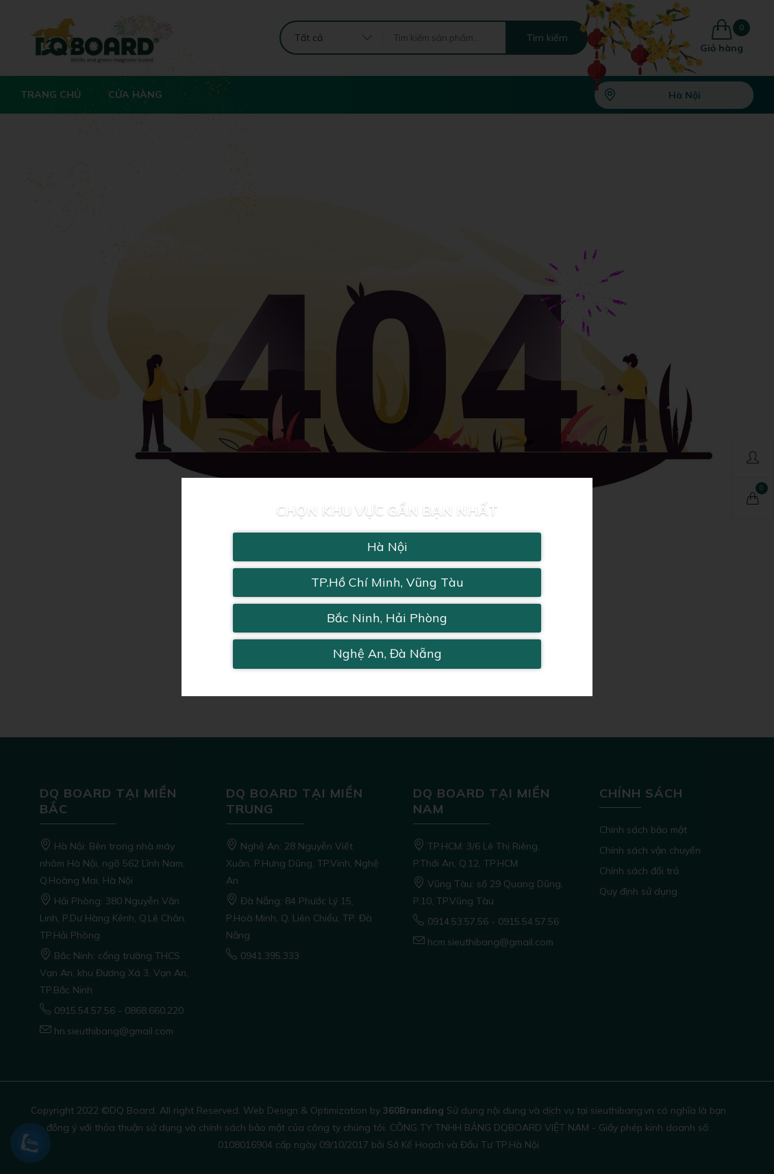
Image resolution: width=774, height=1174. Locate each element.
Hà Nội (387, 546)
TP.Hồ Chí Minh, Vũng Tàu (387, 582)
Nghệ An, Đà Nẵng (387, 653)
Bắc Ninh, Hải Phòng (387, 618)
